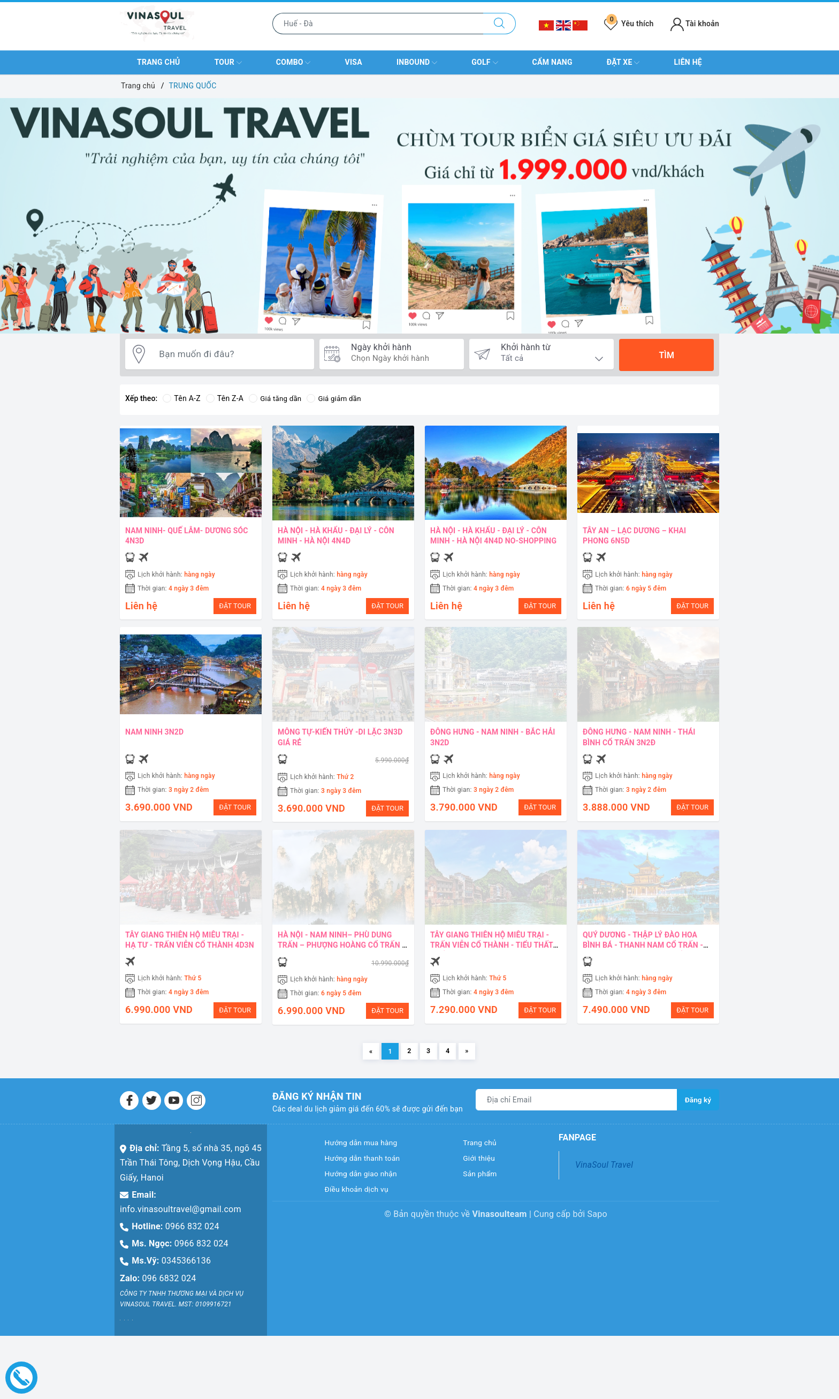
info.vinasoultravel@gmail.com (180, 1221)
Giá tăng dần (276, 398)
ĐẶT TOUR (235, 606)
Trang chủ (158, 62)
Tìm (666, 355)
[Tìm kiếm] (499, 23)
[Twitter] (151, 1112)
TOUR (228, 62)
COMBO (293, 62)
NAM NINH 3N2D (154, 735)
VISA (353, 62)
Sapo (597, 1233)
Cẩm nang (552, 62)
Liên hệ (687, 62)
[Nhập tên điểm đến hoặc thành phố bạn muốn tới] (378, 23)
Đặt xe (623, 62)
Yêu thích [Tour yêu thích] (628, 23)
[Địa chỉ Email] (576, 1111)
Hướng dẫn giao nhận (367, 1190)
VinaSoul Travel (604, 1176)
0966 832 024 (192, 1238)
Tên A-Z (181, 398)
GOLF (484, 62)
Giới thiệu (481, 1173)
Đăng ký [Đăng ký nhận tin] (697, 1111)
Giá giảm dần (337, 398)
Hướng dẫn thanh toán (369, 1173)
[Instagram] (196, 1112)
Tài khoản (694, 23)
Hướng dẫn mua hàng (367, 1156)
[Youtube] (173, 1112)
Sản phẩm (482, 1190)
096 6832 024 (169, 1290)
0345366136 (186, 1272)
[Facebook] (129, 1112)
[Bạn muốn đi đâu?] (231, 355)
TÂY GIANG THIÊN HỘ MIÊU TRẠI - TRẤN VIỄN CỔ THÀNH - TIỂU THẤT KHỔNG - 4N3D (491, 951)
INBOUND (416, 62)
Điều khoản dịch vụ (362, 1208)
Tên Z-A (224, 398)
